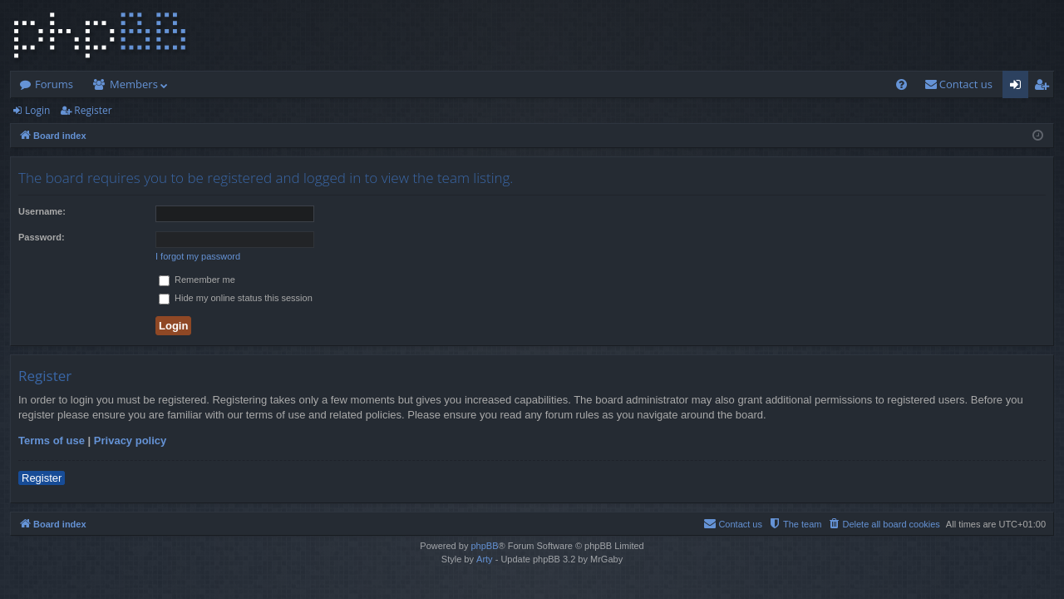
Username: (42, 211)
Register (92, 110)
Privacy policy (130, 440)
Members (134, 84)
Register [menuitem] (1045, 87)
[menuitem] (901, 84)
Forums (54, 84)
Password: (41, 237)
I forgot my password (197, 256)
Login (37, 110)
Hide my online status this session (236, 298)
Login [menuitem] (1018, 87)
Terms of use (51, 440)
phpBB (484, 546)
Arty (484, 559)
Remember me (197, 280)
